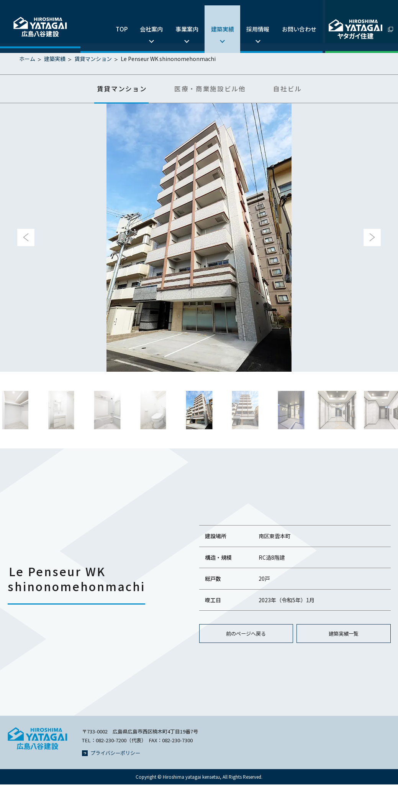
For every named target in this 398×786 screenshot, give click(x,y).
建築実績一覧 (344, 635)
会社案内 (145, 21)
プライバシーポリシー (111, 754)
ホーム (27, 59)
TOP (114, 21)
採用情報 (255, 21)
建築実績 (219, 21)
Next (372, 238)
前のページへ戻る (245, 635)
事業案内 (182, 21)
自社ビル (295, 89)
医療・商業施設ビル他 (211, 89)
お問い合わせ (298, 21)
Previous (25, 238)
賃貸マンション (93, 59)
